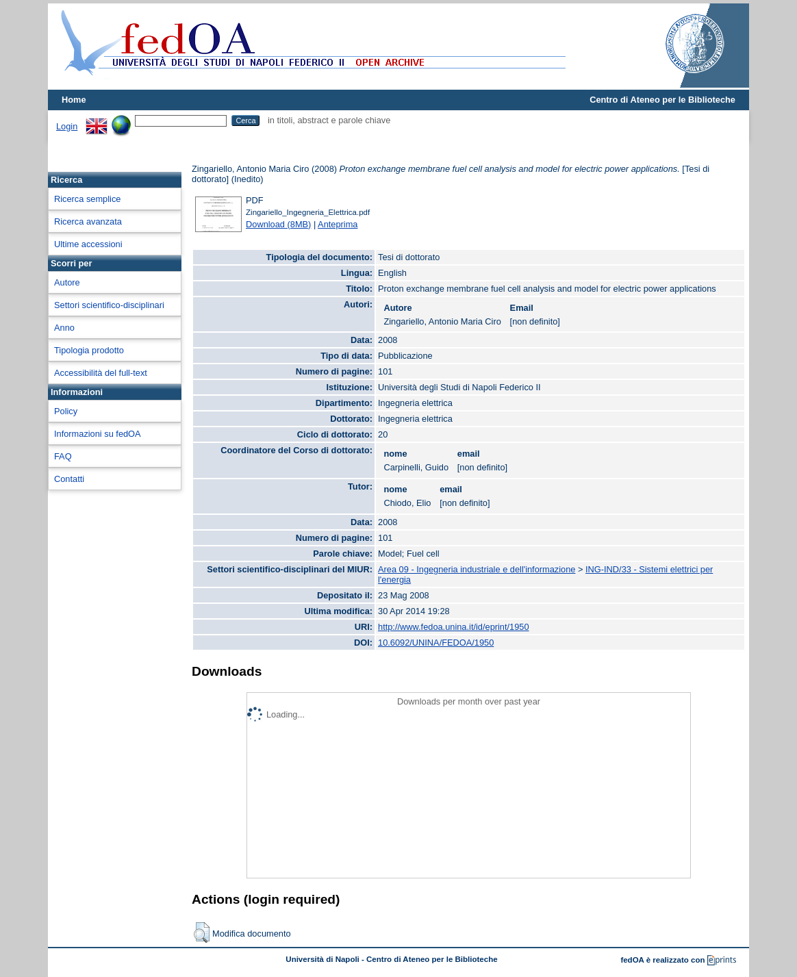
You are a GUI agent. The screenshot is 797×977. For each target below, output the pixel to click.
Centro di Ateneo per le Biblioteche (662, 99)
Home (74, 99)
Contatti (69, 479)
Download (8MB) (278, 224)
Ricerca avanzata (88, 221)
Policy (65, 411)
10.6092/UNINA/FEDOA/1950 (436, 642)
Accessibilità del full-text (100, 373)
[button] (202, 932)
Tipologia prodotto (89, 350)
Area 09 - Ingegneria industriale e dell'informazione (476, 569)
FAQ (63, 456)
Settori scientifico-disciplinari (109, 305)
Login (66, 126)
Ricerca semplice (87, 199)
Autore (67, 282)
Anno (64, 327)
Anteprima (337, 224)
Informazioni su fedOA (97, 434)
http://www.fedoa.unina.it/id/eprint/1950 (453, 627)
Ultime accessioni (88, 244)
